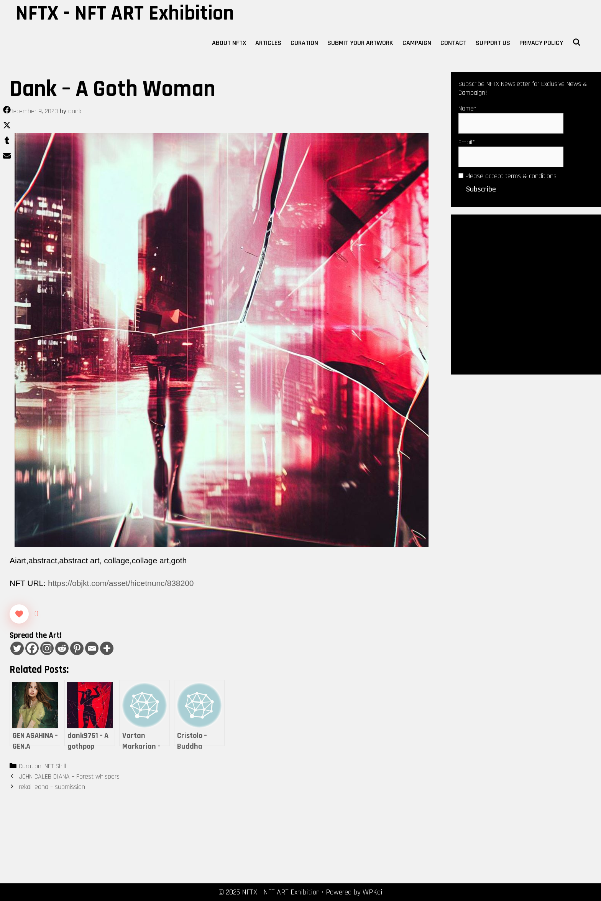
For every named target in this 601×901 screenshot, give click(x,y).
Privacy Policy (541, 42)
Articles (268, 42)
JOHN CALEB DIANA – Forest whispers (69, 776)
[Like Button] (19, 614)
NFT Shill (55, 766)
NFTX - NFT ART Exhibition (124, 13)
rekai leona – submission (52, 786)
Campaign (416, 42)
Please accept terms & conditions (507, 176)
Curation (304, 42)
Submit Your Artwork (360, 42)
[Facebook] (32, 648)
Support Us (493, 42)
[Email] (92, 648)
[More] (106, 648)
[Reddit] (62, 648)
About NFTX (229, 42)
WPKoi (373, 892)
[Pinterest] (77, 648)
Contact (453, 42)
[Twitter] (17, 648)
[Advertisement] (525, 293)
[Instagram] (47, 648)
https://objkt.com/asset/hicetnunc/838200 (121, 583)
